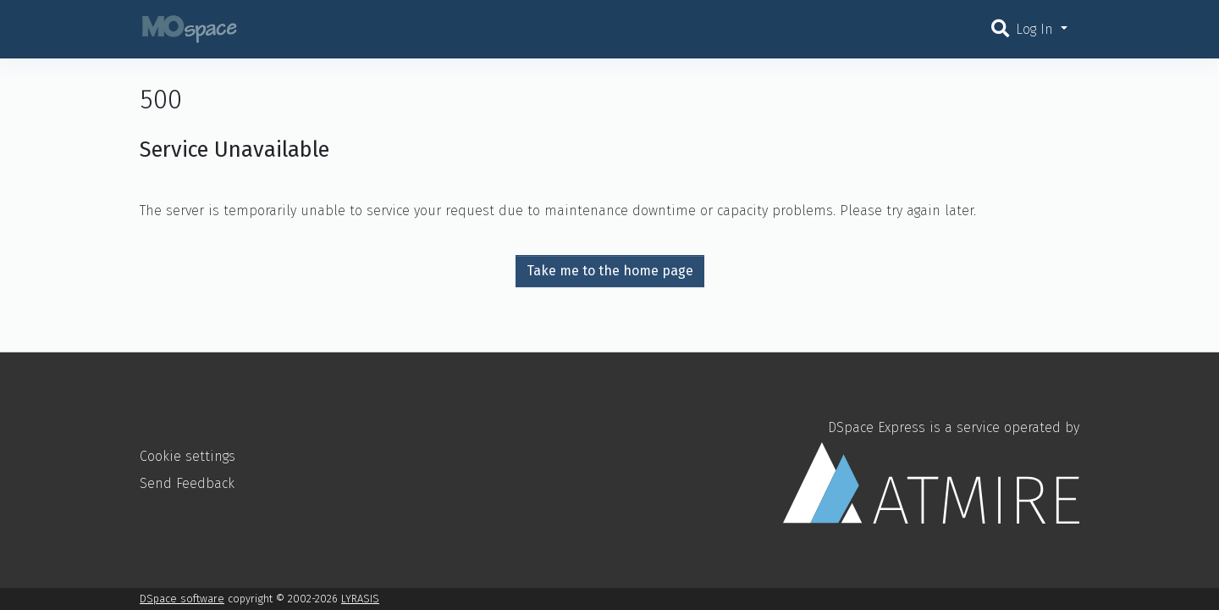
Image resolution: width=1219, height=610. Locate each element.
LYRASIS (360, 598)
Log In (1036, 29)
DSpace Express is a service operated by (931, 471)
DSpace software (182, 598)
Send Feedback (187, 483)
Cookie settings (187, 456)
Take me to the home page (610, 271)
